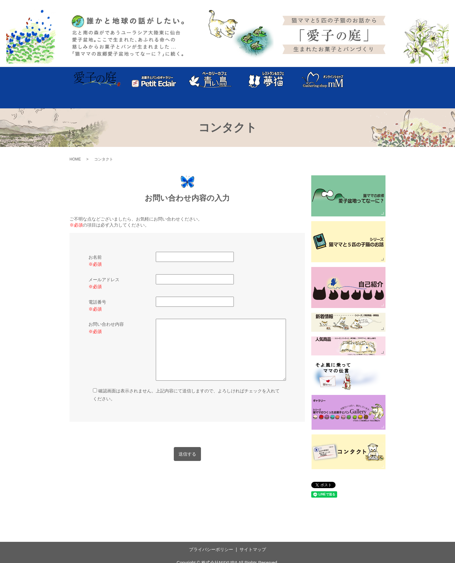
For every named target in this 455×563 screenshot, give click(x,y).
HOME (75, 143)
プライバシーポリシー (211, 533)
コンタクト (370, 79)
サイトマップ (253, 533)
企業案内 (344, 79)
